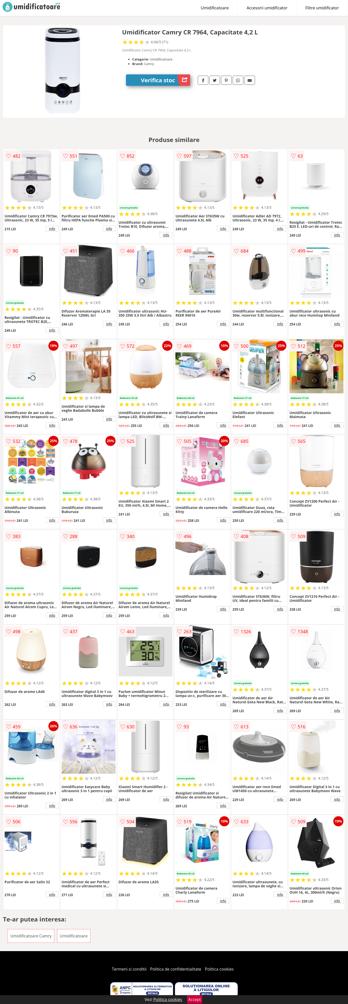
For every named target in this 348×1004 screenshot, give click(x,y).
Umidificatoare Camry (31, 936)
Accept (194, 999)
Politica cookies (219, 969)
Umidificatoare (215, 8)
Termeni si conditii (129, 969)
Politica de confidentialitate (175, 969)
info (52, 228)
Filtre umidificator (322, 8)
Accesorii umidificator (267, 8)
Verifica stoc (165, 80)
